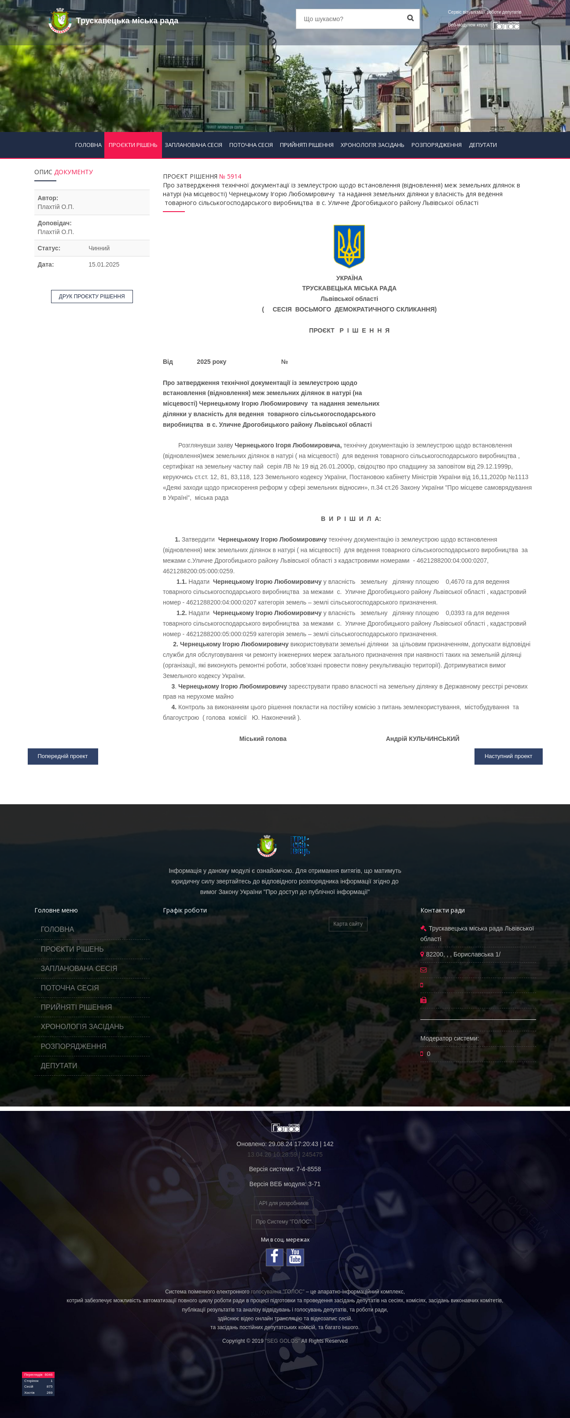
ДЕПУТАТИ (483, 145)
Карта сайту (348, 924)
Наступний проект (509, 756)
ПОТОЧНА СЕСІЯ (251, 145)
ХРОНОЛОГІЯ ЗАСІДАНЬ (373, 145)
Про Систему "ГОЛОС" (284, 1222)
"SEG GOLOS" (282, 1341)
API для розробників (284, 1203)
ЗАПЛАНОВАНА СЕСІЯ (193, 145)
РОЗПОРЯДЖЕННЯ (437, 145)
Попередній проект (63, 756)
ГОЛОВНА (88, 145)
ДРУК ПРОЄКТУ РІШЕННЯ (92, 296)
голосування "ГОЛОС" (278, 1292)
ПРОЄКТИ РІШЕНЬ (133, 145)
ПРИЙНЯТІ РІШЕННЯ (307, 145)
